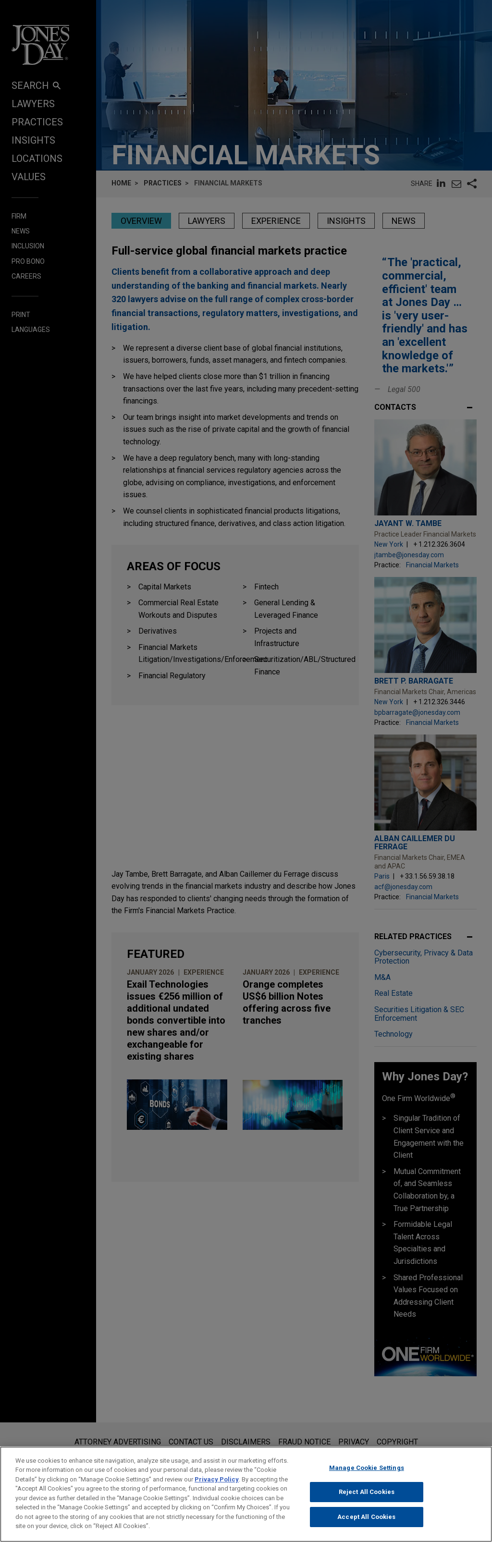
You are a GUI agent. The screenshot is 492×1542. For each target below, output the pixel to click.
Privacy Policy (217, 1483)
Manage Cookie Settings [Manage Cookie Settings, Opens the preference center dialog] (366, 1471)
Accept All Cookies (366, 1520)
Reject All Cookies (366, 1496)
